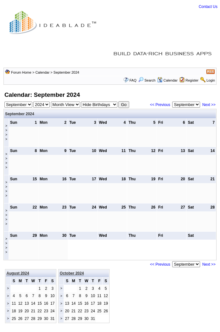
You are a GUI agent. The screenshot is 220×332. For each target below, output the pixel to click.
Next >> (209, 105)
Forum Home (21, 72)
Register (191, 80)
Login (210, 80)
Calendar (42, 72)
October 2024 (72, 273)
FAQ (132, 80)
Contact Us (208, 6)
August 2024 (18, 273)
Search (146, 80)
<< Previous (160, 105)
